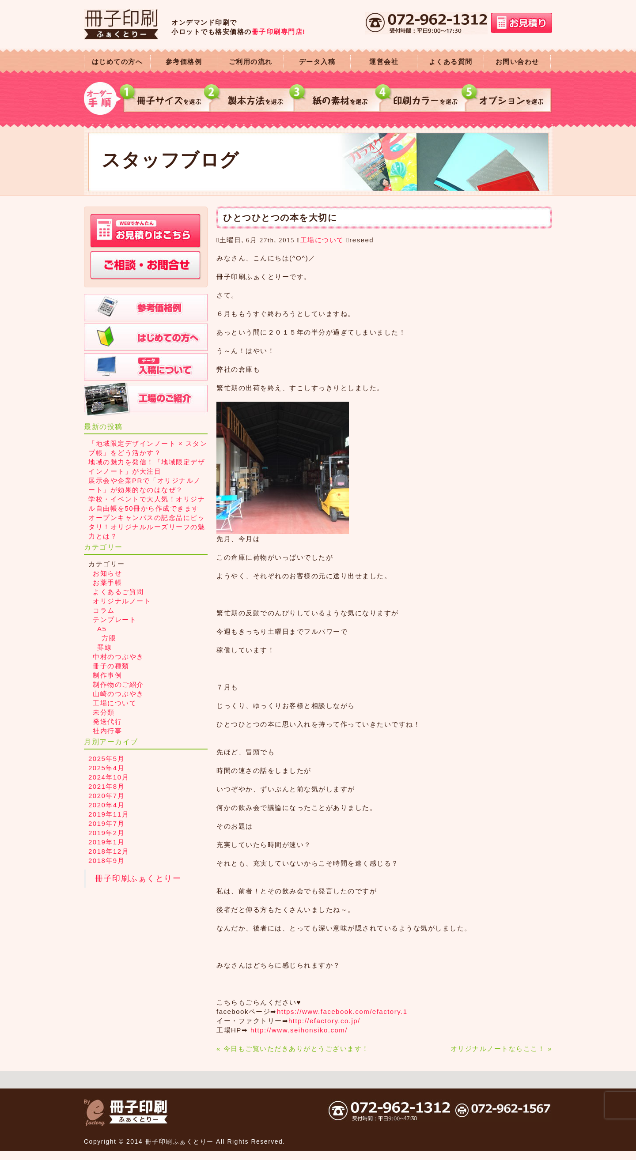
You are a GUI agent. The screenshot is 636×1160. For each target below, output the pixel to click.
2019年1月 (106, 842)
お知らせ (107, 573)
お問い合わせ (517, 61)
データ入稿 (317, 61)
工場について (322, 240)
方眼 (109, 638)
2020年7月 (106, 795)
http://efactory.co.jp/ (324, 1020)
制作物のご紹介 (118, 684)
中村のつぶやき (118, 656)
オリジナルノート (122, 601)
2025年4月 (106, 768)
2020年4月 (106, 805)
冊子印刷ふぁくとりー (138, 878)
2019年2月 (106, 832)
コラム (104, 610)
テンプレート (114, 619)
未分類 (104, 712)
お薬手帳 (107, 582)
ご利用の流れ (251, 61)
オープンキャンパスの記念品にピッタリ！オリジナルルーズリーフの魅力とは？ (146, 527)
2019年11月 (108, 814)
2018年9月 (106, 860)
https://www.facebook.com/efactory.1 (342, 1011)
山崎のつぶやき (118, 693)
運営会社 (383, 61)
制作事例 (107, 675)
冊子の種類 (111, 666)
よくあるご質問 (118, 591)
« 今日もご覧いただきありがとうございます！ (292, 1048)
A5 (101, 629)
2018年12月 (108, 851)
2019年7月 (106, 823)
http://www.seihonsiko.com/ (299, 1030)
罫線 (104, 647)
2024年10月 (108, 777)
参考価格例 (184, 61)
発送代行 (107, 721)
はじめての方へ (117, 61)
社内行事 (107, 730)
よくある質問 (451, 61)
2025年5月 (106, 758)
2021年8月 (106, 786)
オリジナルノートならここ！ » (501, 1048)
